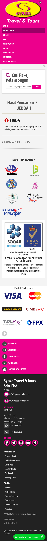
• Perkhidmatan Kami (12, 460)
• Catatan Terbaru (11, 496)
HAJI (4, 39)
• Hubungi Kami (10, 477)
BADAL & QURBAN (9, 61)
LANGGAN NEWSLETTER (17, 369)
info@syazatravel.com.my (19, 394)
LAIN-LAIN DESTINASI (16, 142)
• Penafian (8, 509)
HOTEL (5, 48)
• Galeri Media (9, 464)
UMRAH (6, 35)
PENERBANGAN (8, 53)
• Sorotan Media (10, 469)
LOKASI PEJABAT (14, 356)
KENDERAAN (7, 57)
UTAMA (5, 26)
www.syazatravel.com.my (19, 400)
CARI (37, 86)
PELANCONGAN (8, 30)
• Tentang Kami (10, 456)
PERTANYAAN (13, 363)
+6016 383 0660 (14, 350)
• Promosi (7, 487)
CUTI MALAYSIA (8, 44)
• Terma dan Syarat (11, 504)
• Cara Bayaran (9, 500)
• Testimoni (8, 473)
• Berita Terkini (9, 492)
